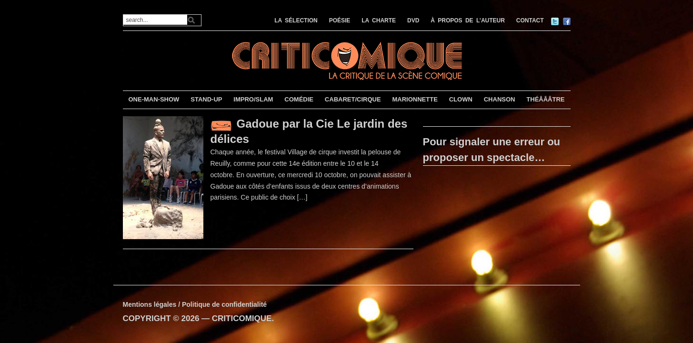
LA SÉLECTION (296, 20)
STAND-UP (206, 99)
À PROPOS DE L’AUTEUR (468, 20)
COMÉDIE (298, 99)
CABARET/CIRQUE (353, 99)
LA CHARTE (379, 20)
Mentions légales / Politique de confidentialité (195, 304)
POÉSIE (340, 20)
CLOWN (460, 99)
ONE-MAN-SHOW (153, 99)
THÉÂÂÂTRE (545, 99)
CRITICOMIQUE (242, 318)
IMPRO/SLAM (253, 99)
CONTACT (530, 20)
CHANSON (499, 99)
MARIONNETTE (414, 99)
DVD (413, 20)
